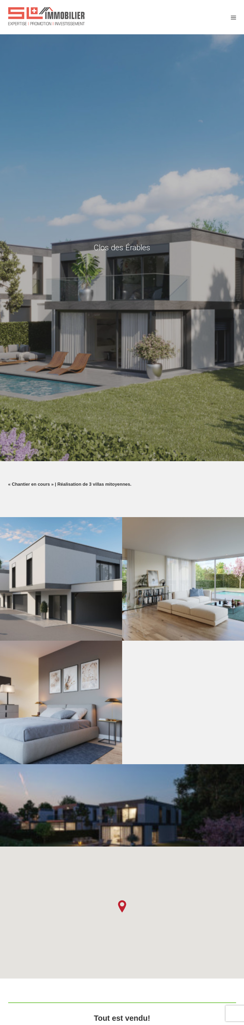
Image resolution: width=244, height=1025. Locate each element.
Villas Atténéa (111, 873)
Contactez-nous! (122, 731)
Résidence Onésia (37, 859)
